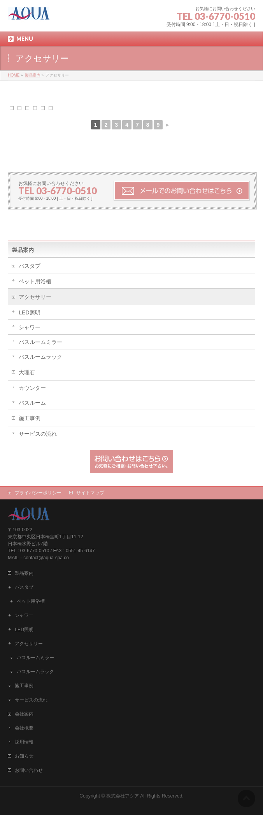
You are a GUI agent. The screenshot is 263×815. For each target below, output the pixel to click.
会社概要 (24, 728)
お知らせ (24, 756)
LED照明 (29, 312)
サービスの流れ (38, 434)
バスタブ (29, 266)
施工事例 (29, 418)
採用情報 (24, 742)
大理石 (27, 372)
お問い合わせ (29, 770)
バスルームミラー (40, 342)
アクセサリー (35, 297)
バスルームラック (40, 357)
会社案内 (24, 714)
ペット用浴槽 (35, 281)
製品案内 (23, 250)
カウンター (32, 388)
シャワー (29, 327)
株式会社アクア (122, 796)
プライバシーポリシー (38, 493)
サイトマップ (90, 493)
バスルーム (32, 403)
